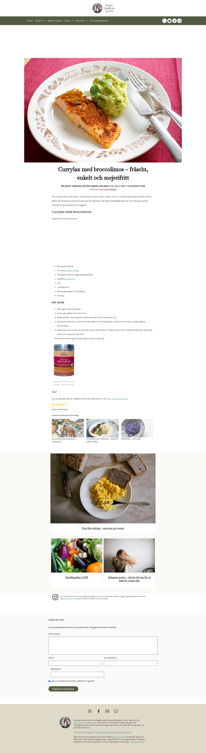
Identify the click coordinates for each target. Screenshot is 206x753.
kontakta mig (137, 742)
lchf (85, 722)
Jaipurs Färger (72, 270)
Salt (59, 283)
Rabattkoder (55, 20)
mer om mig (118, 737)
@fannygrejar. (68, 598)
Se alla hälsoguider (104, 732)
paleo (93, 722)
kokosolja (70, 279)
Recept (40, 20)
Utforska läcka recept (84, 732)
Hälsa (68, 20)
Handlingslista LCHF (76, 577)
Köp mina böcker (99, 20)
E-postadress (110, 657)
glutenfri (78, 722)
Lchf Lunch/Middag (108, 189)
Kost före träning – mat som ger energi (103, 528)
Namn (51, 657)
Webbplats (56, 669)
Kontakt (81, 20)
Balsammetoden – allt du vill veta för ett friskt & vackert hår (129, 579)
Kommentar (54, 634)
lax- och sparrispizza (118, 398)
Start (30, 20)
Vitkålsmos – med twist (131, 438)
